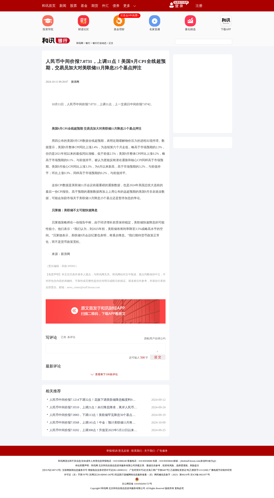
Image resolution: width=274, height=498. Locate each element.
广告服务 (162, 450)
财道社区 (83, 23)
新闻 (62, 6)
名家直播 (154, 23)
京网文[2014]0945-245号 (101, 474)
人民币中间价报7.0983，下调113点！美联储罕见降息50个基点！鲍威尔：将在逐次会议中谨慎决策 (93, 414)
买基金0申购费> (129, 15)
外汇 (105, 6)
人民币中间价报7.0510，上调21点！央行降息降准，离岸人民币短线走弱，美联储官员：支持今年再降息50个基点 (93, 407)
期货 (94, 6)
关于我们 (149, 450)
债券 (116, 6)
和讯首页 (49, 6)
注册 (199, 6)
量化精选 (190, 23)
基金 (84, 6)
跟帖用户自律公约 (155, 338)
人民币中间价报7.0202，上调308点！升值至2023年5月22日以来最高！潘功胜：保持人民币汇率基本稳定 (93, 430)
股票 (73, 6)
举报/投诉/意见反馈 (117, 450)
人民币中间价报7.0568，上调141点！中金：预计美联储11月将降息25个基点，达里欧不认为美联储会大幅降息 (93, 422)
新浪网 (75, 81)
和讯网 (79, 43)
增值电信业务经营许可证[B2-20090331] (107, 470)
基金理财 (119, 23)
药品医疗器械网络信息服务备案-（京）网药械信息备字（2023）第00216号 (152, 474)
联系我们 (136, 450)
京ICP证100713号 (51, 470)
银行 (88, 43)
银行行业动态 (99, 43)
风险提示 (194, 465)
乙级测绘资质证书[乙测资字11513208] (189, 470)
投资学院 (48, 23)
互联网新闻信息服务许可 (74, 470)
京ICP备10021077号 (200, 474)
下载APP (226, 23)
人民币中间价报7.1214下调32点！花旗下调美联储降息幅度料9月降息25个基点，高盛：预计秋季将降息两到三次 (93, 399)
